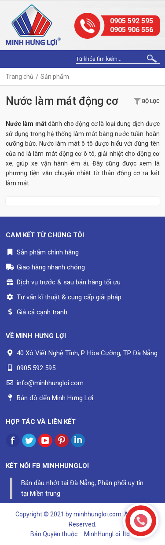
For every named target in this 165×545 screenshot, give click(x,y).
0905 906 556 (131, 30)
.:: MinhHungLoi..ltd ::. (107, 534)
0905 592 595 (131, 21)
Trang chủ (19, 76)
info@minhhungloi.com (50, 383)
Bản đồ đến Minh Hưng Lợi (55, 398)
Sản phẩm (54, 76)
